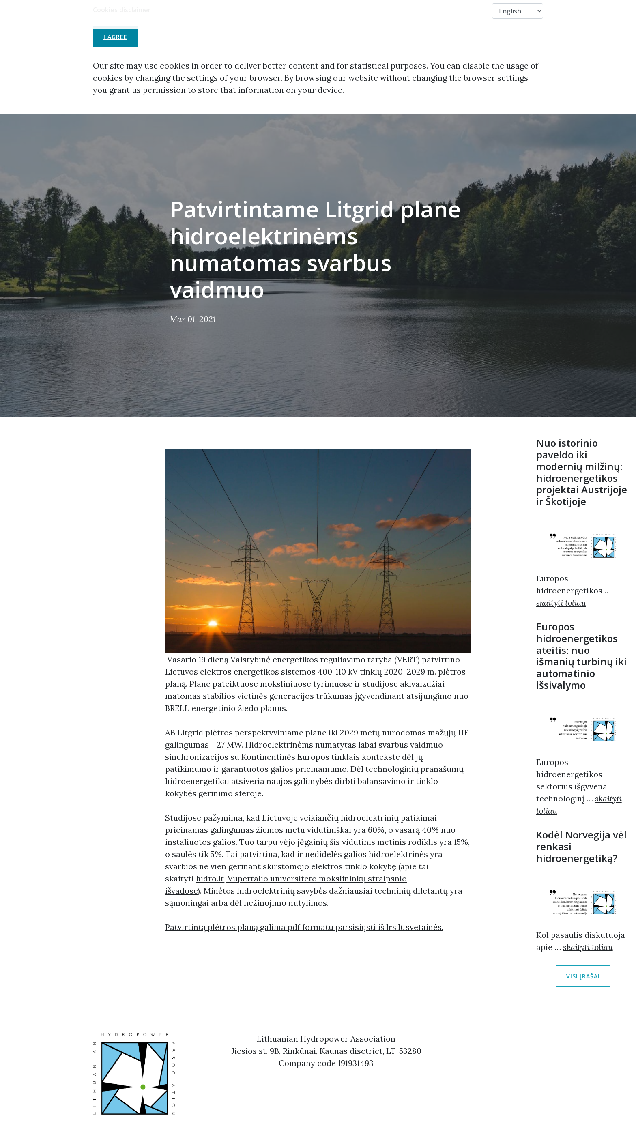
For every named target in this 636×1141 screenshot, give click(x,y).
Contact (471, 10)
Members (429, 10)
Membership (332, 10)
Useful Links (383, 10)
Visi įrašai (583, 976)
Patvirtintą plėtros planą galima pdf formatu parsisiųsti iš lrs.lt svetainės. (304, 927)
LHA (260, 10)
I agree (115, 37)
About (290, 10)
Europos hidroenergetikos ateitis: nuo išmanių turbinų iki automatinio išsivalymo (581, 656)
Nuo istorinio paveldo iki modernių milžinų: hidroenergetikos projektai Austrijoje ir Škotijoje (581, 472)
